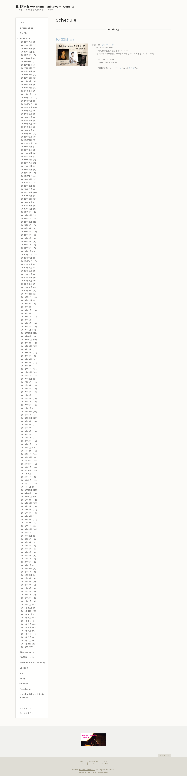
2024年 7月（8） (29, 114)
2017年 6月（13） (29, 392)
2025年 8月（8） (29, 71)
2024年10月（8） (29, 104)
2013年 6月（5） (29, 549)
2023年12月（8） (29, 137)
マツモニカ (117, 68)
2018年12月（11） (29, 333)
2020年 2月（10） (29, 287)
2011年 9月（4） (29, 617)
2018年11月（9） (29, 336)
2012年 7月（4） (29, 585)
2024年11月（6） (29, 101)
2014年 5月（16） (29, 513)
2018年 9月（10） (29, 343)
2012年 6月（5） (29, 588)
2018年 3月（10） (29, 362)
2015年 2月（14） (29, 483)
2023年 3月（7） (29, 166)
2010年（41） (27, 647)
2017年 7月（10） (29, 388)
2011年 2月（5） (28, 640)
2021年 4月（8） (29, 241)
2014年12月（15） (29, 490)
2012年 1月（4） (29, 604)
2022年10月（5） (29, 182)
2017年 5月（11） (29, 395)
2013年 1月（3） (28, 565)
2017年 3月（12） (29, 402)
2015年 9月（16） (29, 460)
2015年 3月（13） (29, 480)
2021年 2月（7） (29, 248)
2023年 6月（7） (29, 156)
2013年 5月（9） (29, 552)
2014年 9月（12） (29, 500)
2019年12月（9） (29, 294)
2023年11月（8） (29, 140)
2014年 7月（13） (29, 506)
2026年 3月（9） (29, 48)
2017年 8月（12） (29, 385)
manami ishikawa (87, 770)
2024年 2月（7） (29, 91)
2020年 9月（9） (29, 264)
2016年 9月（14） (29, 421)
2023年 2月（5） (29, 169)
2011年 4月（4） (29, 634)
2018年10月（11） (29, 339)
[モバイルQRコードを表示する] (32, 713)
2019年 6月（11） (29, 313)
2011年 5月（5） (28, 631)
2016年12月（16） (29, 411)
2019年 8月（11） (29, 307)
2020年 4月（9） (29, 281)
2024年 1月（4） (29, 133)
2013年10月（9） (29, 536)
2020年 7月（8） (29, 271)
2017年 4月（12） (29, 398)
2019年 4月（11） (29, 320)
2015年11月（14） (29, 454)
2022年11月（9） (29, 179)
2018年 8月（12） (29, 346)
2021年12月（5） (29, 215)
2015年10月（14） (29, 457)
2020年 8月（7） (29, 267)
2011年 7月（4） (29, 624)
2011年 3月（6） (28, 637)
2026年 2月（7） (29, 52)
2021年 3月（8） (29, 245)
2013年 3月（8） (29, 559)
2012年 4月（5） (29, 595)
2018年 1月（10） (29, 369)
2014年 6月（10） (29, 510)
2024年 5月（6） (29, 120)
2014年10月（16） (29, 496)
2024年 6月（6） (29, 117)
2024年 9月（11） (29, 107)
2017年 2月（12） (29, 405)
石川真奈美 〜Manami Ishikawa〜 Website (45, 6)
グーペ (93, 772)
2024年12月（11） (29, 97)
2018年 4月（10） (29, 359)
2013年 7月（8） (29, 545)
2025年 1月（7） (29, 94)
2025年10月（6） (29, 65)
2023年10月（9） (29, 143)
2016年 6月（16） (29, 431)
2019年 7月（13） (29, 310)
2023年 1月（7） (29, 173)
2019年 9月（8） (29, 303)
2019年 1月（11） (29, 330)
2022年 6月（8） (29, 196)
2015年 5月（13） (29, 474)
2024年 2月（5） (29, 130)
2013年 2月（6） (29, 562)
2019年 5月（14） (29, 317)
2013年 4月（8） (29, 555)
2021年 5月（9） (29, 238)
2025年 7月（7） (29, 74)
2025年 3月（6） (29, 88)
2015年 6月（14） (29, 470)
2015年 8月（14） (29, 464)
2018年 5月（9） (29, 356)
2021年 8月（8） (29, 228)
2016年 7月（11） (29, 428)
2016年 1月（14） (29, 447)
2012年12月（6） (29, 568)
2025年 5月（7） (29, 81)
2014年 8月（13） (29, 503)
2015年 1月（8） (28, 487)
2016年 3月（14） (29, 441)
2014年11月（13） (29, 493)
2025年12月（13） (29, 58)
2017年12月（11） (29, 372)
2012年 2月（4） (29, 601)
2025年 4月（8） (29, 84)
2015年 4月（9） (29, 477)
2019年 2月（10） (29, 326)
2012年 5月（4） (29, 591)
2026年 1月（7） (29, 55)
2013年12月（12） (29, 529)
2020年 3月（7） (29, 284)
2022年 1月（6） (29, 212)
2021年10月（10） (29, 222)
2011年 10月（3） (29, 614)
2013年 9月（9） (29, 539)
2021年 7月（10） (29, 231)
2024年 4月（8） (29, 124)
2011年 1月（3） (28, 644)
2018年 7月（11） (29, 349)
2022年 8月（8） (29, 189)
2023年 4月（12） (29, 163)
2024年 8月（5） (29, 110)
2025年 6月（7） (29, 78)
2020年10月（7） (29, 261)
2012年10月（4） (29, 575)
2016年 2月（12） (29, 444)
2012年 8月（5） (29, 581)
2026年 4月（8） (29, 42)
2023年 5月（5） (29, 160)
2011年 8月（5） (28, 621)
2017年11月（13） (29, 375)
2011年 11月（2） (29, 611)
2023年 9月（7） (29, 146)
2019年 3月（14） (29, 323)
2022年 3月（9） (29, 205)
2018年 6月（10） (29, 353)
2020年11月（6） (29, 258)
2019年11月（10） (29, 297)
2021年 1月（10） (29, 251)
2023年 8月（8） (29, 150)
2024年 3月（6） (29, 127)
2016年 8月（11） (29, 424)
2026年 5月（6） (29, 45)
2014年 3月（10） (29, 519)
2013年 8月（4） (29, 542)
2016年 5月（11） (29, 434)
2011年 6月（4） (29, 627)
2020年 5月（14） (29, 277)
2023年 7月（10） (29, 153)
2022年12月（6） (29, 176)
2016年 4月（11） (29, 438)
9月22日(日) (65, 39)
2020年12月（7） (29, 254)
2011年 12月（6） (29, 608)
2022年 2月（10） (29, 209)
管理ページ (103, 772)
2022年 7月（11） (29, 192)
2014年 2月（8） (29, 523)
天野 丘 (132, 68)
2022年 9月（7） (29, 186)
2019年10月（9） (29, 300)
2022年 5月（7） (29, 199)
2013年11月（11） (29, 532)
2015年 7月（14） (29, 467)
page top (164, 755)
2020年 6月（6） (29, 274)
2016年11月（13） (29, 415)
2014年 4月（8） (29, 516)
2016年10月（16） (29, 418)
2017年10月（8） (29, 379)
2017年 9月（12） (29, 382)
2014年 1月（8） (29, 526)
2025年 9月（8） (29, 68)
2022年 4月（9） (29, 202)
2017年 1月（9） (28, 408)
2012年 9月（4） (29, 578)
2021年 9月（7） (29, 225)
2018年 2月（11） (29, 366)
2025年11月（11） (29, 61)
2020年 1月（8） (29, 290)
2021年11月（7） (29, 218)
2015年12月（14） (29, 451)
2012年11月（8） (29, 572)
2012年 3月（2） (29, 598)
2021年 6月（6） (29, 235)
